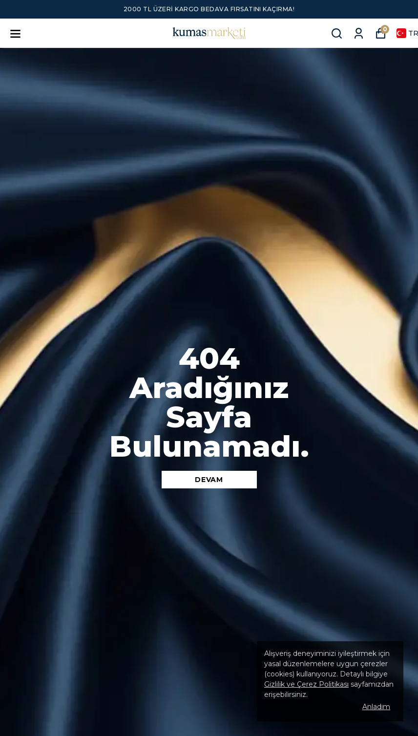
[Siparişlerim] (359, 33)
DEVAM (209, 479)
